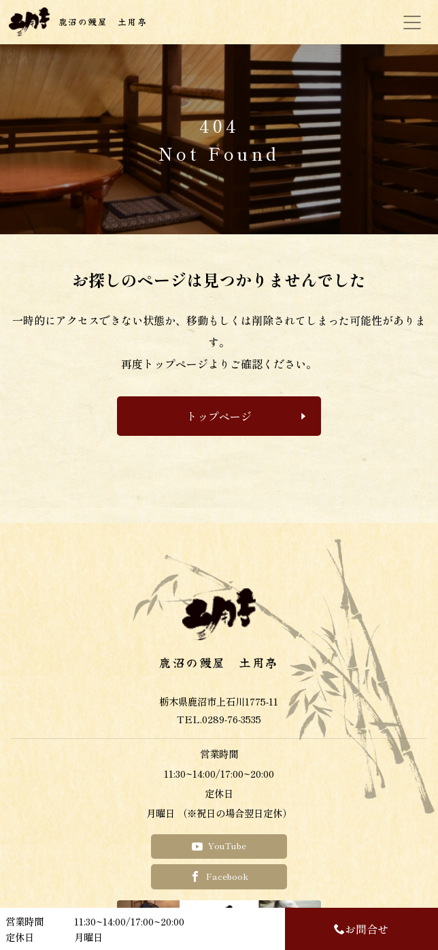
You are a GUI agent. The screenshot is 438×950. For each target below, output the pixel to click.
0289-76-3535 (231, 719)
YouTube (219, 845)
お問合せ (361, 929)
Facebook (219, 876)
